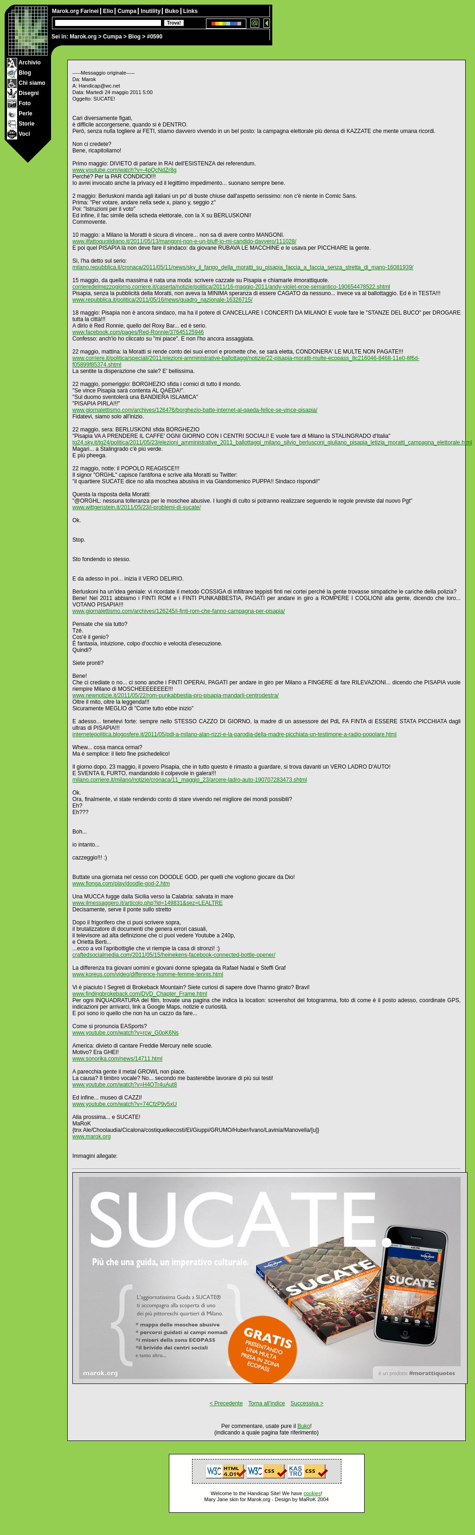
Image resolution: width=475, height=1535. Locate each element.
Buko (172, 11)
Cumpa (112, 36)
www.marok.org (91, 1136)
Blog (134, 36)
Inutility (151, 11)
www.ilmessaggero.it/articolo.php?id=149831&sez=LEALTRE (147, 903)
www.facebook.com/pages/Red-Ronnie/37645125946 (138, 332)
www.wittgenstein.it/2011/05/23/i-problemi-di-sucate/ (136, 507)
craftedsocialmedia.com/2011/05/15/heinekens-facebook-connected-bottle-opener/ (174, 955)
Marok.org (83, 36)
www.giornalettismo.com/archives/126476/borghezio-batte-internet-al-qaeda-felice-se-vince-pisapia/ (194, 410)
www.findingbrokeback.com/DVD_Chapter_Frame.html (139, 994)
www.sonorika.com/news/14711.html (117, 1058)
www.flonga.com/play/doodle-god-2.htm (121, 883)
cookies (312, 1493)
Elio (109, 11)
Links (190, 11)
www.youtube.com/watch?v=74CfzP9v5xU (124, 1104)
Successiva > (306, 1403)
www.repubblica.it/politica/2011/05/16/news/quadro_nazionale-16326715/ (162, 300)
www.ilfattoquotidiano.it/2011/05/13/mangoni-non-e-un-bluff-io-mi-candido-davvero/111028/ (184, 241)
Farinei (90, 11)
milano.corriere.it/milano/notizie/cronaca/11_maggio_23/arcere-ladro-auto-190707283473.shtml (189, 780)
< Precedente (226, 1403)
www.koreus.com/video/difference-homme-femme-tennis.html (147, 974)
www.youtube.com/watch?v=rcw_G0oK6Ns (125, 1033)
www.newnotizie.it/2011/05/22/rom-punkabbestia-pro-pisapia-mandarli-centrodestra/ (175, 695)
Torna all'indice (266, 1403)
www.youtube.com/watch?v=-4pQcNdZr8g (124, 170)
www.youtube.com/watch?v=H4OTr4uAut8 (124, 1084)
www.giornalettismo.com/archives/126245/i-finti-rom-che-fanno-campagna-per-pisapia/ (178, 611)
